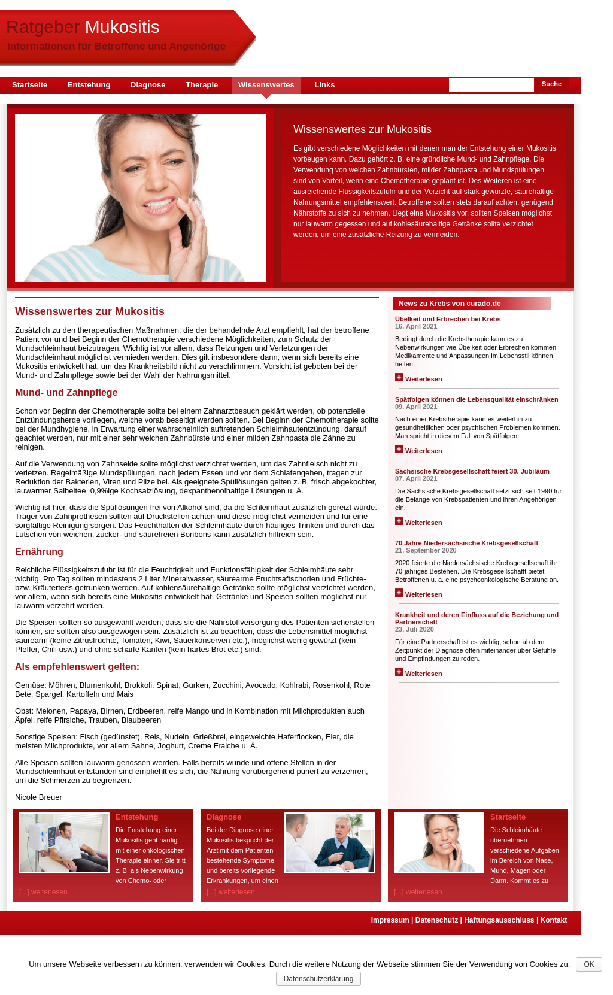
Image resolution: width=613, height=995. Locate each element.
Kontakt (555, 920)
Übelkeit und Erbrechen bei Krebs (448, 319)
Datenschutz (439, 920)
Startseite (29, 84)
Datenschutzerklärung (319, 979)
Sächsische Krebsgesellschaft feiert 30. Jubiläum (472, 471)
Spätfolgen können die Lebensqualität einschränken (477, 399)
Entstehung (89, 84)
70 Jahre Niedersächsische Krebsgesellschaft (466, 543)
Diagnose (148, 84)
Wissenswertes (266, 84)
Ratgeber (83, 27)
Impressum (393, 920)
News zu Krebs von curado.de (450, 303)
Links (324, 84)
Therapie (202, 84)
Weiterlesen (418, 379)
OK (589, 964)
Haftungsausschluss (502, 920)
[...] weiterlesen (43, 892)
